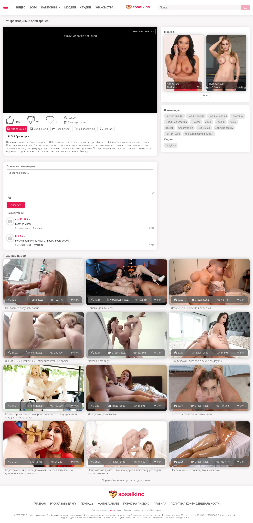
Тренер (169, 128)
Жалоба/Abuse (108, 503)
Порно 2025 (204, 128)
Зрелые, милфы (174, 116)
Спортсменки (185, 128)
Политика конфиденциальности (195, 503)
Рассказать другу (63, 503)
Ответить (37, 228)
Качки (233, 122)
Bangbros (171, 145)
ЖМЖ (208, 122)
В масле (196, 122)
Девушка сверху (224, 128)
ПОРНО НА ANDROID (136, 503)
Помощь (87, 503)
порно (112, 510)
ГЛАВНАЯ (40, 503)
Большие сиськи (218, 116)
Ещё (205, 95)
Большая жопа (196, 116)
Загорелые (238, 116)
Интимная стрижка (176, 122)
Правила (160, 503)
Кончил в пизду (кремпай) (199, 133)
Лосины (220, 122)
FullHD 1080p (173, 133)
